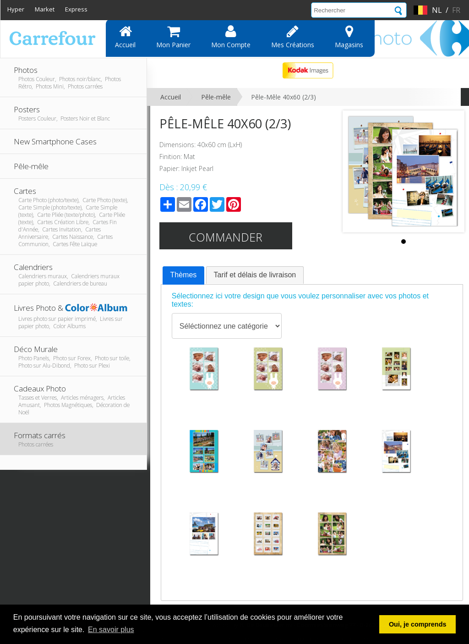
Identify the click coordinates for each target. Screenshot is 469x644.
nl (437, 10)
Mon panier (173, 36)
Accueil (125, 36)
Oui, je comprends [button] (418, 624)
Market (45, 9)
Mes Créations (292, 36)
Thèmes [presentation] (183, 275)
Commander (225, 237)
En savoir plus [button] (111, 629)
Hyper (15, 9)
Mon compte (231, 36)
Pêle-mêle (216, 97)
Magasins (349, 36)
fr (456, 10)
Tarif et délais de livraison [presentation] (255, 275)
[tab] (184, 275)
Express (76, 9)
